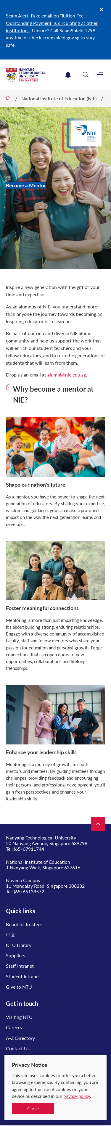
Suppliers (15, 955)
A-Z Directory (20, 1038)
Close (33, 1108)
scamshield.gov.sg (61, 37)
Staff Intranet (20, 966)
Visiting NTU (19, 1017)
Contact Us (18, 1048)
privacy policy (76, 1096)
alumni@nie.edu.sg (66, 374)
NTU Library (18, 945)
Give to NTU (19, 987)
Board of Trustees (24, 924)
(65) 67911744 (29, 849)
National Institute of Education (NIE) (58, 98)
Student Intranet (23, 976)
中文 (10, 934)
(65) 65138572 (29, 891)
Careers (14, 1027)
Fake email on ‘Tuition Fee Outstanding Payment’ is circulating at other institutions (52, 23)
